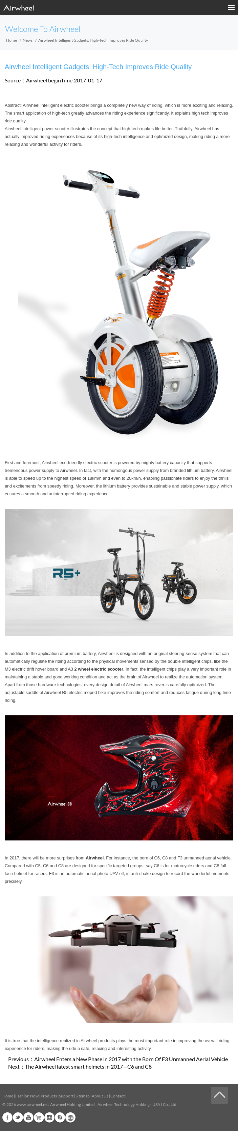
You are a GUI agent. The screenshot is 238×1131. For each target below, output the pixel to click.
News (28, 40)
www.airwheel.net (33, 1104)
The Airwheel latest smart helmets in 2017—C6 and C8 (88, 1066)
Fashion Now (27, 1095)
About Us (100, 1095)
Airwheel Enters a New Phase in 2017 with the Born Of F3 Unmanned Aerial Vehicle (131, 1059)
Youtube (28, 1117)
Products (49, 1095)
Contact (117, 1095)
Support (66, 1095)
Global (70, 1117)
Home (11, 40)
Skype (60, 1117)
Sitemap (82, 1095)
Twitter (18, 1117)
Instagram (49, 1117)
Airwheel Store (39, 1117)
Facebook (7, 1117)
